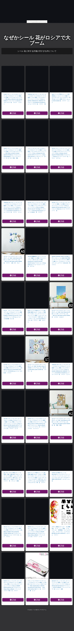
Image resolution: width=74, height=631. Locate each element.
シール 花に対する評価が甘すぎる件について (37, 51)
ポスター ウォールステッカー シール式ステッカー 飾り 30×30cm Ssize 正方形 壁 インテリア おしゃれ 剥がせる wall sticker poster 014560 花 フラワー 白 (37, 368)
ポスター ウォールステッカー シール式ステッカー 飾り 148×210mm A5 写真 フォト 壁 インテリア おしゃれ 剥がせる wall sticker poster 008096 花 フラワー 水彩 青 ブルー (13, 260)
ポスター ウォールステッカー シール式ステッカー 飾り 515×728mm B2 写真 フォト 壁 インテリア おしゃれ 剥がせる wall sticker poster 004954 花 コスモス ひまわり (61, 314)
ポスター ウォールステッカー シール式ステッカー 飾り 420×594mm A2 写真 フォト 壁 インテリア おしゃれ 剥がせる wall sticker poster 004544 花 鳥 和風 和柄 (61, 422)
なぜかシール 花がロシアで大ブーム (37, 40)
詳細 (13, 113)
